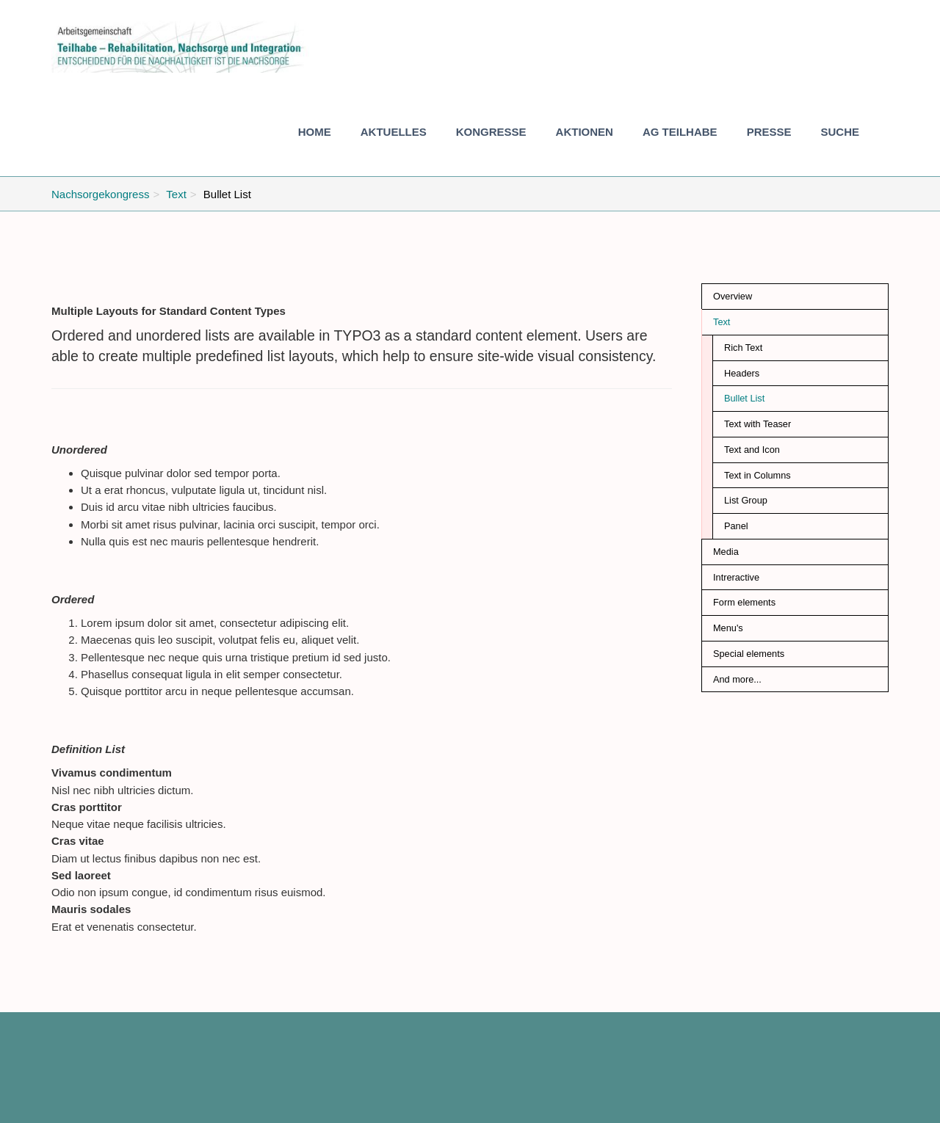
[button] (393, 132)
